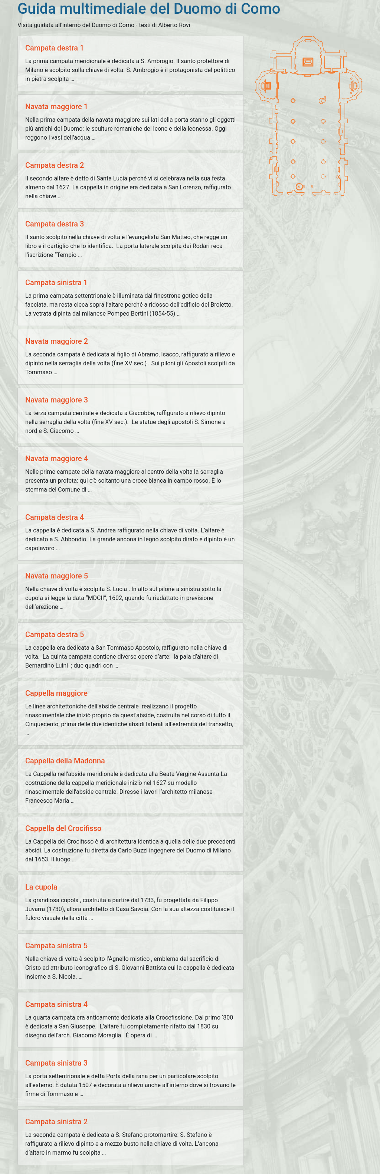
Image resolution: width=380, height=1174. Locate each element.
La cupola (41, 887)
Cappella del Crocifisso (63, 828)
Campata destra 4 (54, 517)
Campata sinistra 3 (56, 1063)
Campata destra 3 (54, 223)
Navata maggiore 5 (56, 575)
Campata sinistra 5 (56, 945)
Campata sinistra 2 (56, 1121)
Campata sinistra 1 (56, 282)
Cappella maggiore (56, 693)
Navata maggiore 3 (56, 399)
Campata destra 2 (54, 165)
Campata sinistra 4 (56, 1004)
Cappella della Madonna (65, 760)
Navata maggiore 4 (56, 458)
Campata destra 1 (54, 47)
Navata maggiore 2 (56, 341)
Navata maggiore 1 (56, 106)
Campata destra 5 (54, 634)
